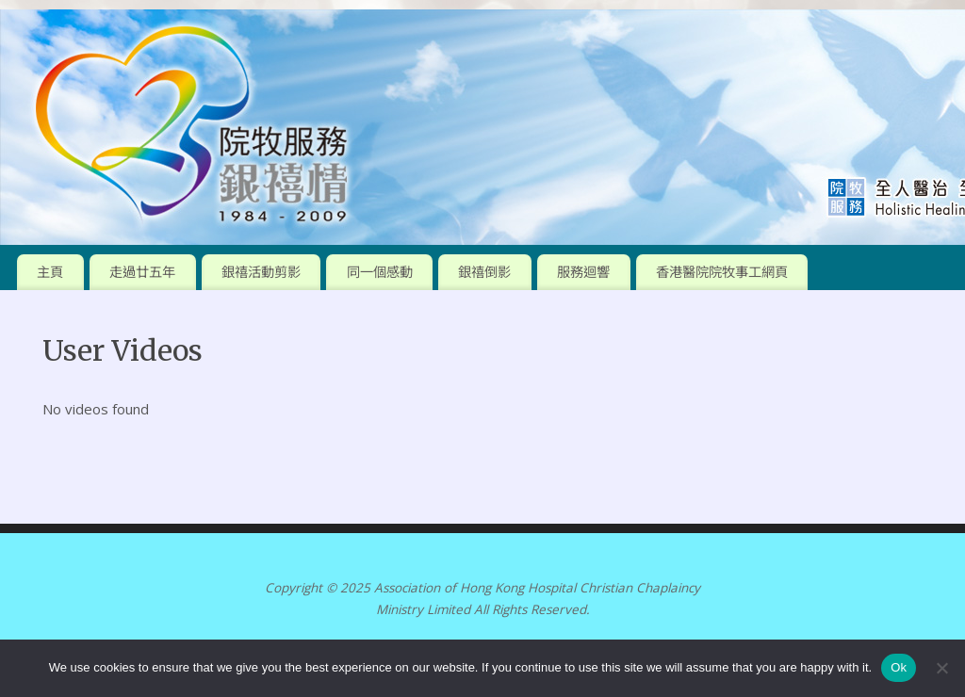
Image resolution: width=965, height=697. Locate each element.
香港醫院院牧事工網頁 (722, 272)
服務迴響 (583, 272)
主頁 (50, 272)
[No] (941, 667)
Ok (899, 667)
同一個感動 (380, 272)
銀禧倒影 (484, 272)
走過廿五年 (142, 272)
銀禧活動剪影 (261, 272)
